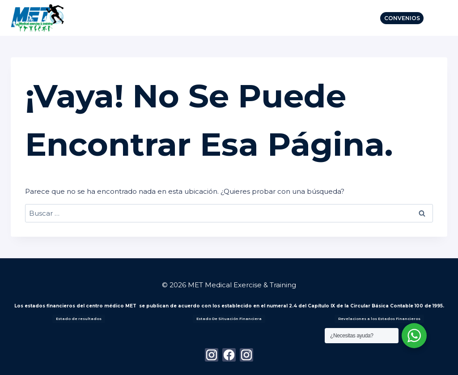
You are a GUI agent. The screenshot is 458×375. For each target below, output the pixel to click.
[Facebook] (229, 355)
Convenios (402, 18)
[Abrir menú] (437, 17)
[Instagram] (211, 355)
